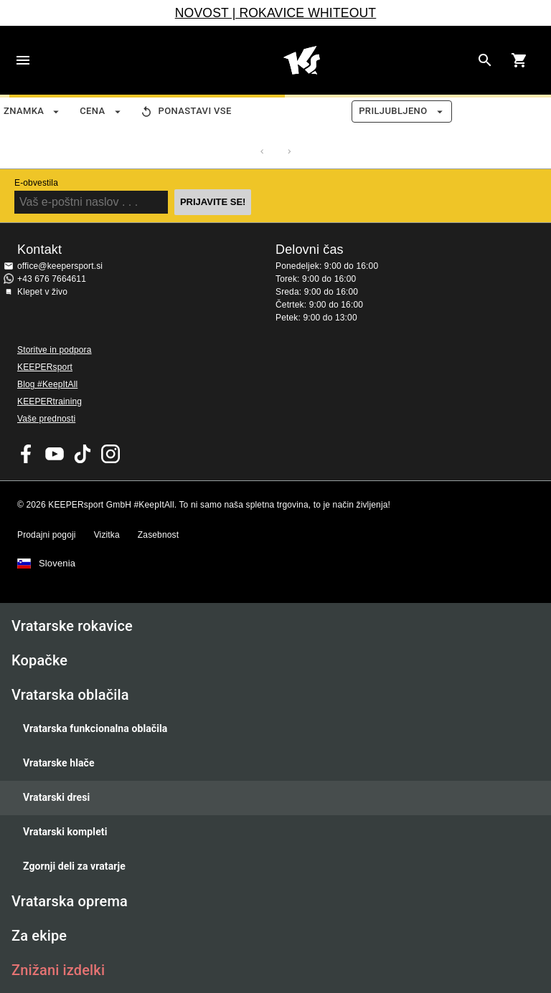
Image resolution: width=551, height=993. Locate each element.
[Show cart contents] (519, 60)
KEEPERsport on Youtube (54, 454)
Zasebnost (158, 535)
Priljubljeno (401, 111)
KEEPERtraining (49, 401)
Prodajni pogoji (46, 535)
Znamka (32, 111)
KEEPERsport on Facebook (26, 454)
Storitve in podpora (54, 350)
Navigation (23, 60)
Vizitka (107, 535)
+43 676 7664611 (51, 279)
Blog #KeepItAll (47, 384)
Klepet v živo (42, 292)
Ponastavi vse (186, 111)
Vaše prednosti (46, 419)
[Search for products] (485, 60)
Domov (301, 60)
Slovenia (57, 564)
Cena (101, 111)
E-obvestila (36, 183)
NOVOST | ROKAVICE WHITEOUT (276, 13)
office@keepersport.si (60, 266)
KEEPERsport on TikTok (82, 454)
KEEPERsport (44, 367)
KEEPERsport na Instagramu (110, 454)
